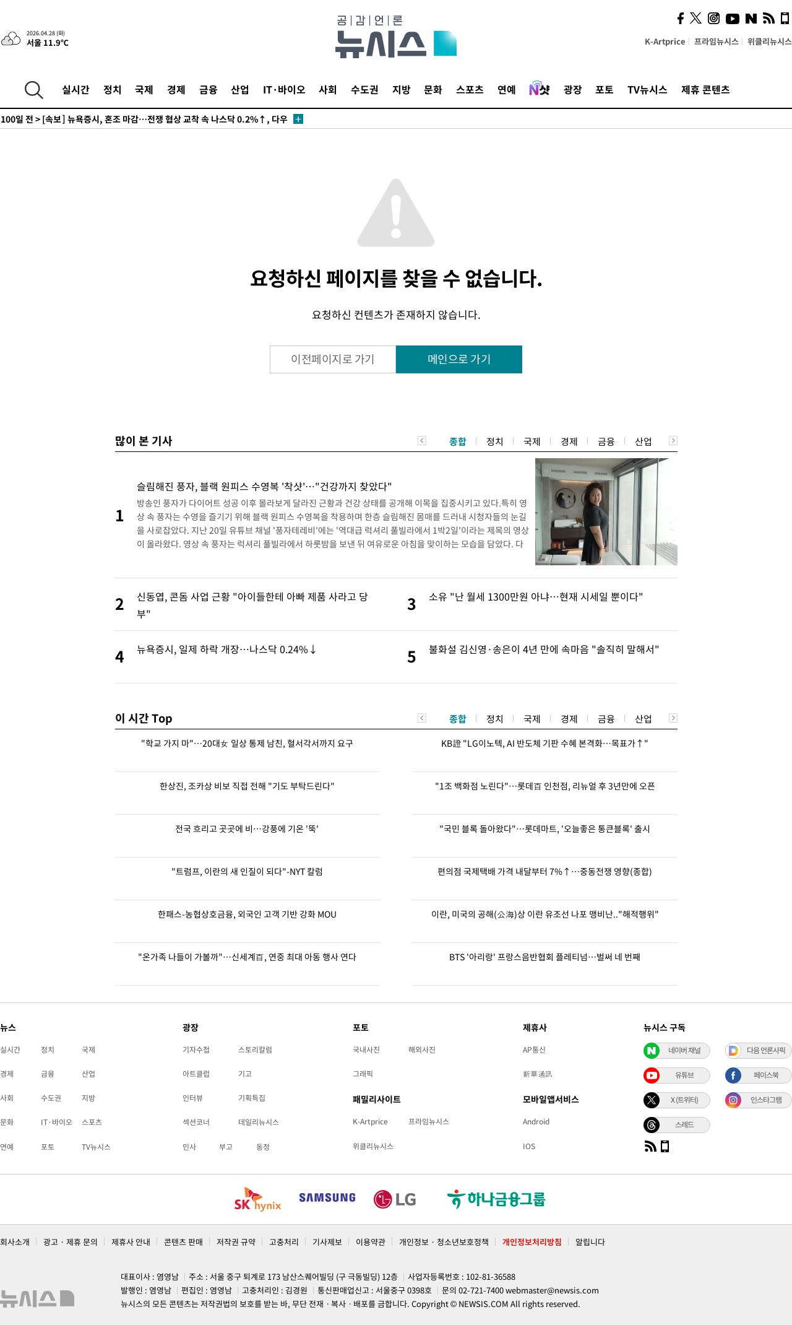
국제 (144, 89)
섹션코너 (196, 1121)
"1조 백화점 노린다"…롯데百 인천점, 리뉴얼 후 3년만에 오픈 (545, 786)
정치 (112, 89)
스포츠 (470, 89)
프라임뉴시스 (716, 41)
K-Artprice (665, 41)
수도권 (365, 89)
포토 (604, 89)
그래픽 (363, 1073)
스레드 (684, 1124)
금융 (208, 89)
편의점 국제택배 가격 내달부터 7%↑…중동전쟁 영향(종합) (544, 871)
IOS (529, 1146)
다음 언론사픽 (766, 1050)
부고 (226, 1146)
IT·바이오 (284, 89)
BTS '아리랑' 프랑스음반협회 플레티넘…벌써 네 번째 (544, 956)
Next (673, 440)
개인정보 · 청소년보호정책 (444, 1242)
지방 (401, 89)
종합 (458, 441)
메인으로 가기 (459, 358)
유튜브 (684, 1074)
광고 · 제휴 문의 (70, 1242)
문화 (433, 89)
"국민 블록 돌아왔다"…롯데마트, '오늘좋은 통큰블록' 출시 (544, 828)
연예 (506, 89)
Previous (422, 440)
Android (536, 1121)
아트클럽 (196, 1073)
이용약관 (370, 1242)
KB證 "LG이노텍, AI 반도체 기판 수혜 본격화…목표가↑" (544, 743)
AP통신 (534, 1049)
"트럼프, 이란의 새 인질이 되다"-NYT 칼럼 (247, 871)
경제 (176, 89)
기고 (245, 1073)
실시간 (76, 89)
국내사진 (366, 1049)
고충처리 (284, 1242)
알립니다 (590, 1242)
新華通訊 (538, 1073)
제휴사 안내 (130, 1242)
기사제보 (327, 1242)
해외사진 (422, 1049)
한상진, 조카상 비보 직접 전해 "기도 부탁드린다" (247, 786)
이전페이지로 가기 (333, 358)
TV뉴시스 (647, 89)
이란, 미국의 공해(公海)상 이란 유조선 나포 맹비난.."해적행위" (545, 914)
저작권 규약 (236, 1242)
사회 (328, 89)
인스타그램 (766, 1099)
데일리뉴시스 (258, 1121)
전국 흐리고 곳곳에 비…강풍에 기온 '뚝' (247, 828)
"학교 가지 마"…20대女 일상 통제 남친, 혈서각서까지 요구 (247, 743)
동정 (263, 1146)
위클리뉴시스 (769, 41)
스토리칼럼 (255, 1049)
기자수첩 (196, 1049)
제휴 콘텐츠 (705, 89)
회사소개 (15, 1242)
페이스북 (766, 1074)
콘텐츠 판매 (183, 1242)
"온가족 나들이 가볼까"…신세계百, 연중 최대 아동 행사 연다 (247, 956)
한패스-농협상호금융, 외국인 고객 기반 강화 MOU (247, 914)
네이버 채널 (684, 1050)
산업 (240, 89)
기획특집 (251, 1097)
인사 (189, 1146)
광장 (573, 89)
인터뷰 (193, 1097)
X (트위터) (684, 1099)
